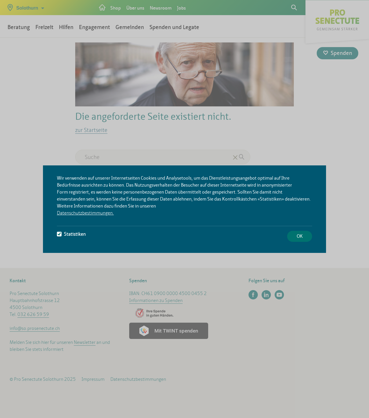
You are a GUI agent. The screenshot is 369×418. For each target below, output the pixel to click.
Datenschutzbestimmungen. (85, 213)
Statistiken (71, 234)
